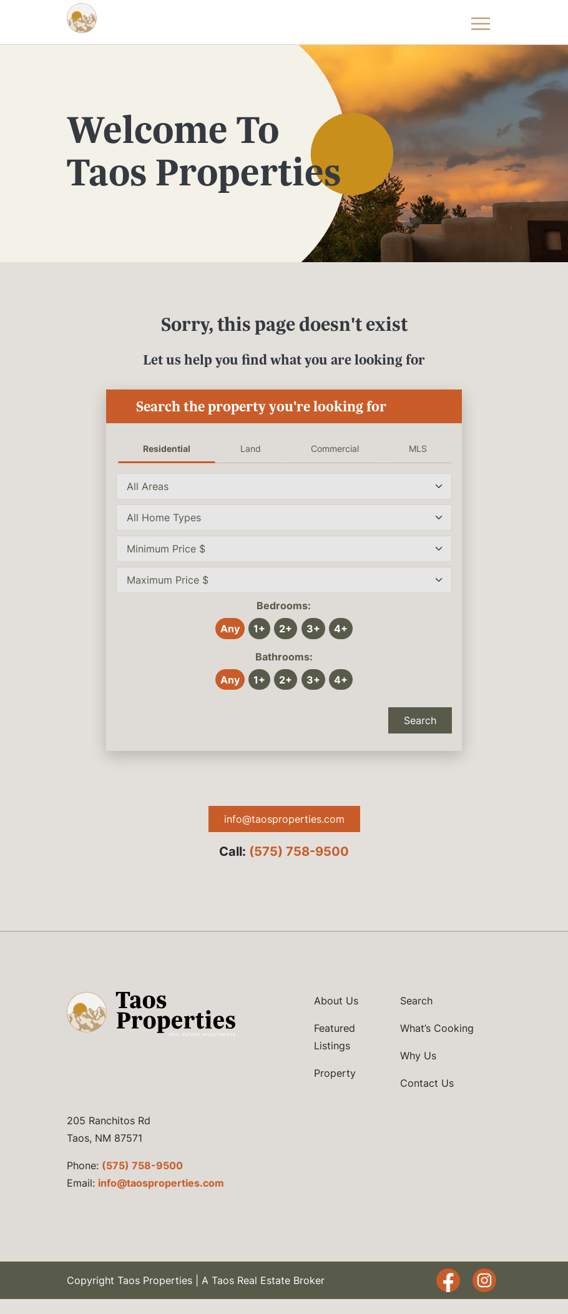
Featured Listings (334, 1037)
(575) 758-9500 (299, 851)
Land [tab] (250, 448)
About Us (336, 1000)
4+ (341, 628)
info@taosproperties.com (284, 819)
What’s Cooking (437, 1028)
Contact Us (427, 1083)
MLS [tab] (418, 448)
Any (230, 628)
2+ (285, 628)
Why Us (418, 1055)
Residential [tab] (166, 448)
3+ (313, 628)
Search (420, 720)
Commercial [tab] (335, 448)
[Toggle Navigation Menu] (480, 22)
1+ (259, 628)
